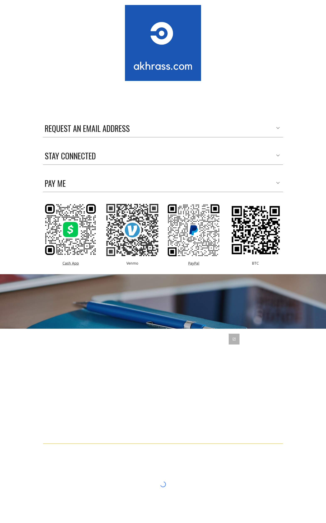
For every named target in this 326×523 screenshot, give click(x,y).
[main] (163, 128)
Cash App (71, 263)
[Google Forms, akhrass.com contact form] (163, 385)
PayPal (193, 263)
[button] (278, 128)
